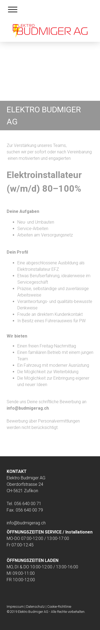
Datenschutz (35, 607)
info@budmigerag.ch (26, 522)
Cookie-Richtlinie (59, 607)
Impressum (15, 607)
